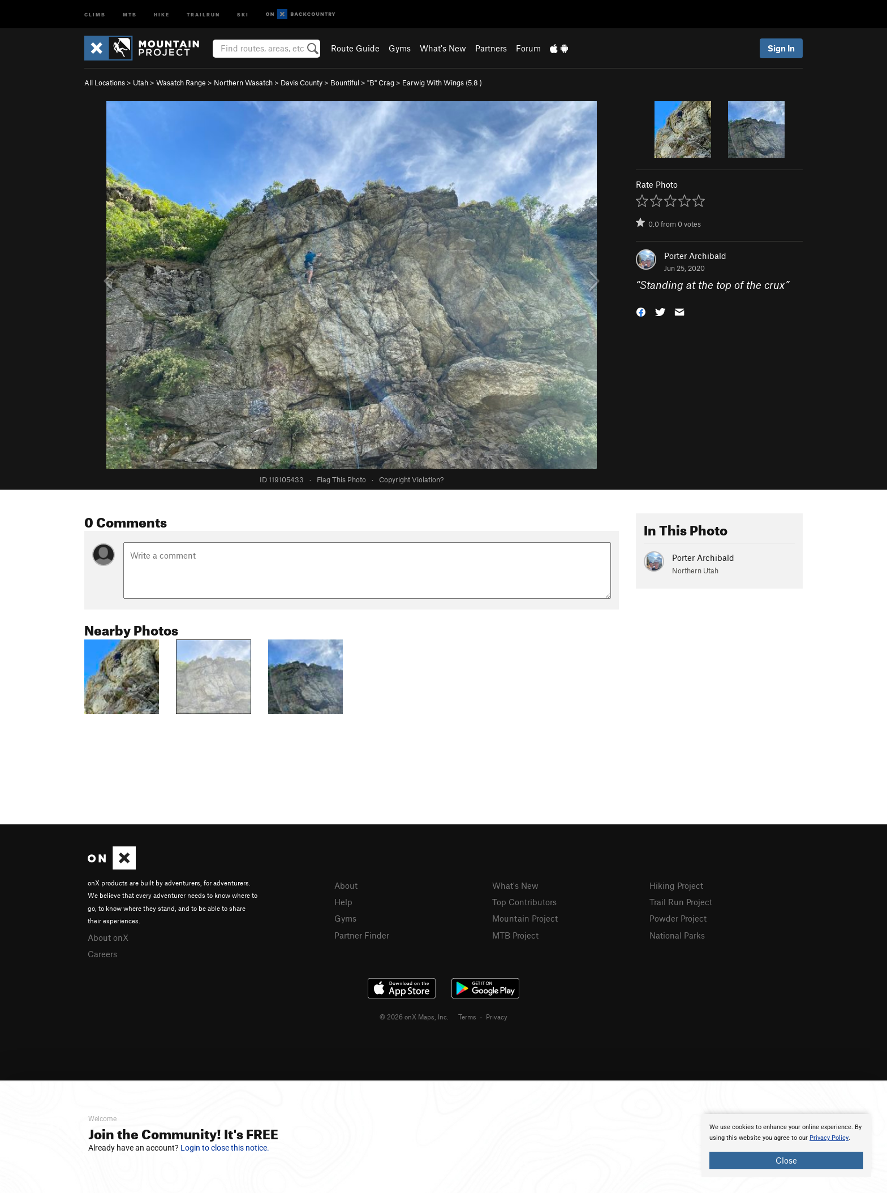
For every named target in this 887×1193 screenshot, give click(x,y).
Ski (243, 14)
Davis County (301, 82)
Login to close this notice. (224, 1147)
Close (786, 1160)
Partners (491, 48)
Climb (95, 14)
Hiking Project (676, 885)
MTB (130, 14)
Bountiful (344, 82)
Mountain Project (525, 918)
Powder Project (678, 918)
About (346, 885)
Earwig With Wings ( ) (442, 82)
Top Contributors (524, 902)
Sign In (781, 48)
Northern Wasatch (243, 82)
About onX (108, 937)
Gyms (400, 48)
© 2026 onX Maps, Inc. (414, 1017)
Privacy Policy (829, 1138)
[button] (641, 311)
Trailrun (203, 14)
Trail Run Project (680, 902)
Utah (140, 82)
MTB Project (515, 935)
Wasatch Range (181, 82)
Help (343, 902)
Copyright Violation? (411, 479)
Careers (102, 954)
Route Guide (355, 48)
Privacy (496, 1017)
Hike (162, 14)
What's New (443, 48)
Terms (467, 1017)
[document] (786, 1145)
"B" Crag (380, 82)
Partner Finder (361, 935)
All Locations (104, 82)
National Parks (677, 935)
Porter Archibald (695, 255)
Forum (528, 48)
